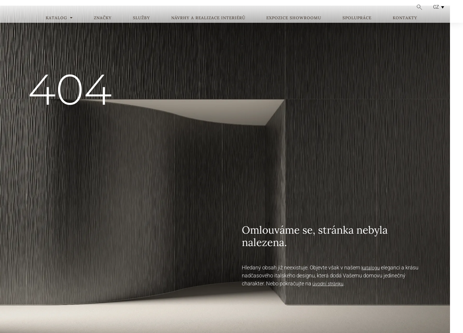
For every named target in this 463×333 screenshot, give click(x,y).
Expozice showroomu (293, 27)
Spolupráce (357, 27)
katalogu (370, 268)
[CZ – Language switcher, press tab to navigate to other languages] (437, 7)
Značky (103, 27)
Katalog (59, 27)
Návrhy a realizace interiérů (208, 27)
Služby (141, 27)
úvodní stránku (327, 284)
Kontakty (405, 27)
